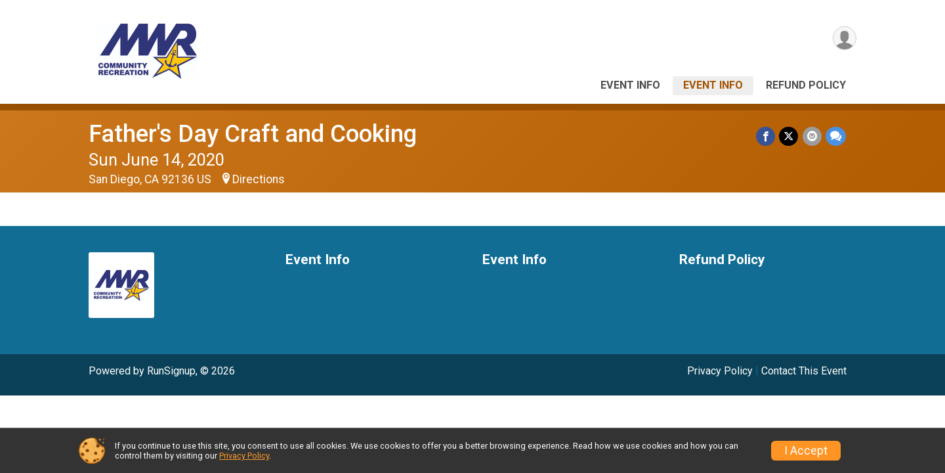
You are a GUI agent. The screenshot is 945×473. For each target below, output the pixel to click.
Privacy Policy (720, 371)
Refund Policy (806, 85)
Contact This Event (804, 371)
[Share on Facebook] (766, 136)
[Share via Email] (812, 136)
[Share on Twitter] (789, 136)
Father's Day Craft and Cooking (253, 134)
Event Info (630, 85)
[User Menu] (844, 38)
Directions (258, 179)
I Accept (806, 450)
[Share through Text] (836, 136)
